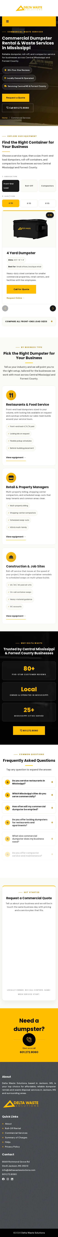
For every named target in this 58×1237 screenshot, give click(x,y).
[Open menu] (7, 21)
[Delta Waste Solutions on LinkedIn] (12, 1179)
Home (4, 118)
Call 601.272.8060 (17, 107)
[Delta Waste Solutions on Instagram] (8, 1179)
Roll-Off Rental (13, 1128)
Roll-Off (29, 186)
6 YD (29, 203)
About (8, 1123)
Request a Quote (15, 97)
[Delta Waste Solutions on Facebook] (3, 1179)
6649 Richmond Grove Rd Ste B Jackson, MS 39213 (16, 1163)
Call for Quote (21, 289)
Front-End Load (8, 185)
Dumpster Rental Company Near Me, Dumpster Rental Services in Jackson (26, 1196)
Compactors (47, 186)
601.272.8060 (29, 730)
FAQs (7, 1142)
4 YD (11, 203)
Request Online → (15, 298)
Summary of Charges (16, 1137)
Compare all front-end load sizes (26, 321)
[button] (53, 308)
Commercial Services (16, 1132)
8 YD (47, 203)
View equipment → (16, 459)
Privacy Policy (12, 1146)
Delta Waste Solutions (33, 1232)
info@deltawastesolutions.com (18, 1170)
